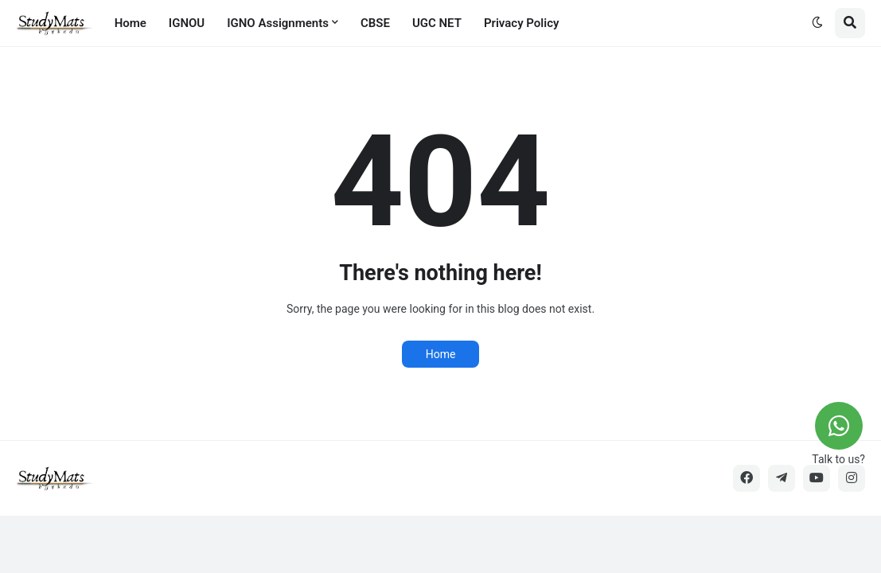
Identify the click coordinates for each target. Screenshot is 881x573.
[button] (817, 23)
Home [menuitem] (130, 23)
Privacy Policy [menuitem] (521, 23)
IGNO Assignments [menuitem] (278, 23)
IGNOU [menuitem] (187, 23)
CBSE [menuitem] (375, 23)
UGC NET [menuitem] (437, 23)
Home (441, 354)
